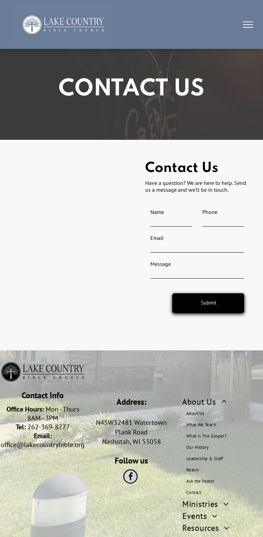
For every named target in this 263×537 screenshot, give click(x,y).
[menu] (248, 24)
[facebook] (130, 477)
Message (160, 263)
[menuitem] (222, 447)
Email (157, 237)
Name (157, 212)
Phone (209, 212)
